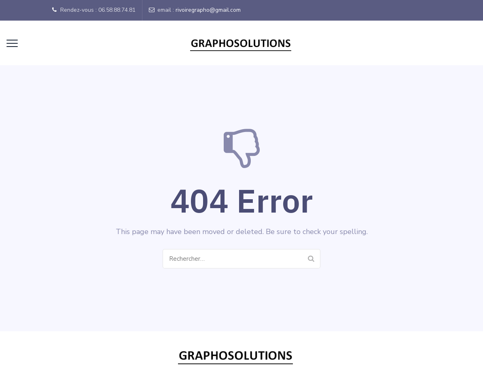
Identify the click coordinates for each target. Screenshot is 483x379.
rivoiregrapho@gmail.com (208, 10)
